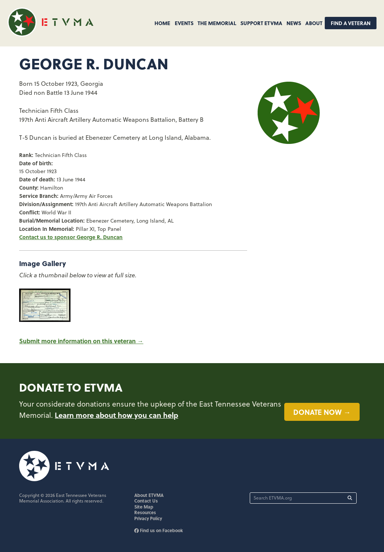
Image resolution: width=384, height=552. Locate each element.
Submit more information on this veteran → (81, 341)
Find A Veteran (350, 23)
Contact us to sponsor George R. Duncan (71, 237)
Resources (145, 512)
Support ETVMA (261, 23)
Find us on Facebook (158, 530)
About (313, 23)
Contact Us (146, 500)
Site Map (143, 506)
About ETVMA (149, 495)
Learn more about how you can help (116, 415)
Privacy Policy (148, 518)
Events (184, 23)
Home (162, 23)
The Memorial (217, 23)
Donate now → (322, 412)
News (293, 23)
